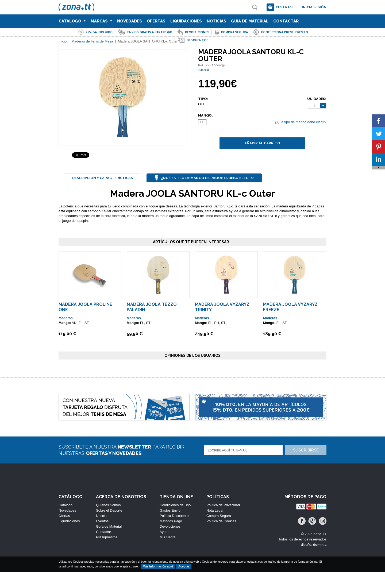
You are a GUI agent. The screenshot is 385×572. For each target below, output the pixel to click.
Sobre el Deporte (109, 510)
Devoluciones (170, 526)
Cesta (284, 7)
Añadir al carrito (262, 143)
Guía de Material (249, 21)
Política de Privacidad (223, 505)
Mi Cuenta (167, 537)
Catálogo (72, 21)
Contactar (286, 21)
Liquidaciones (186, 21)
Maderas (66, 318)
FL (202, 122)
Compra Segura (218, 516)
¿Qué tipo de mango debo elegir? (300, 122)
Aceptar (183, 566)
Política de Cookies (221, 521)
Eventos (102, 521)
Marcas (101, 21)
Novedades (129, 21)
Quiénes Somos (108, 505)
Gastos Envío (170, 510)
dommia (319, 545)
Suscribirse (306, 450)
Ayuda (165, 532)
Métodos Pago (171, 521)
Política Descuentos (175, 516)
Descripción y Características (102, 178)
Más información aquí (158, 566)
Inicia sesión (314, 7)
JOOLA (203, 70)
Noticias (216, 21)
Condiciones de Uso (175, 505)
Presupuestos (106, 537)
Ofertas (156, 21)
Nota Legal (214, 510)
